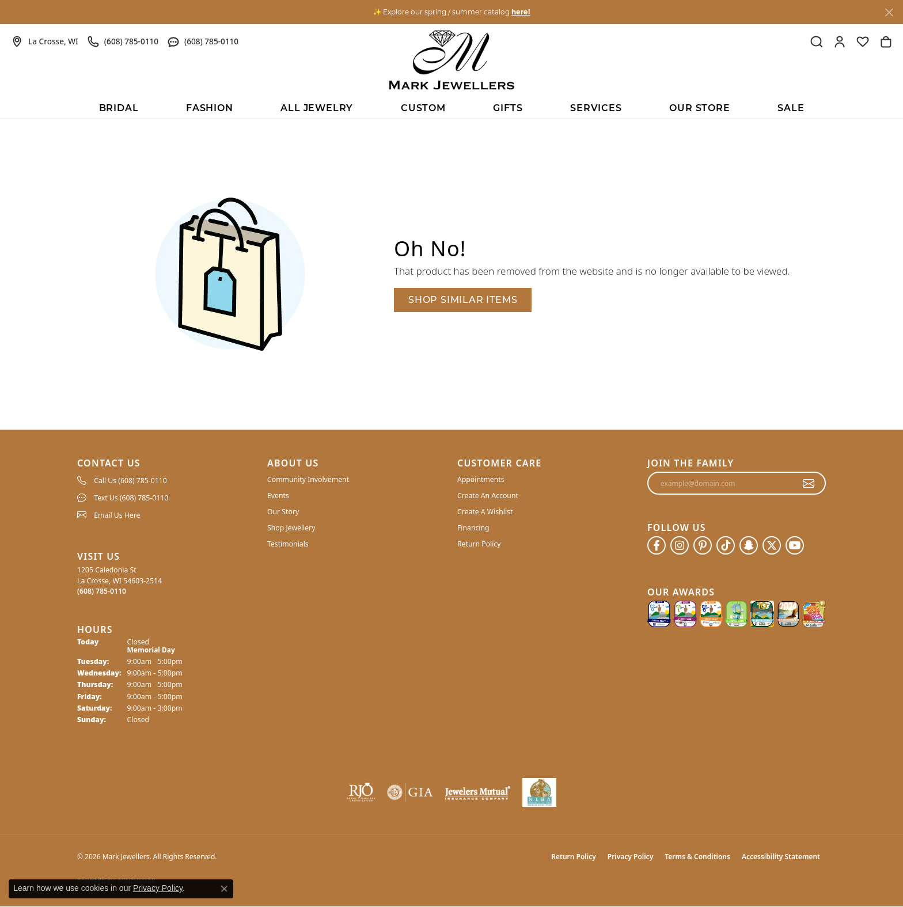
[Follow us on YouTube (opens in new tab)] (795, 545)
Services (595, 108)
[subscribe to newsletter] (809, 483)
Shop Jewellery (291, 528)
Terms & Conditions (697, 857)
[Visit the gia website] (410, 792)
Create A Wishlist (485, 512)
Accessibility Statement (781, 857)
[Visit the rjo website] (361, 792)
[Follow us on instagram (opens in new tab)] (679, 545)
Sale (790, 108)
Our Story (283, 512)
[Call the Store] (101, 591)
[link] (45, 41)
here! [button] (520, 11)
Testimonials (288, 544)
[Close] (889, 12)
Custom (423, 108)
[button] (816, 41)
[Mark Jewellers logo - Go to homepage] (451, 60)
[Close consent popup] (224, 888)
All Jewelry (316, 108)
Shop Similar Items (462, 299)
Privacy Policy (630, 857)
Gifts (507, 108)
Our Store (699, 108)
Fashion (209, 108)
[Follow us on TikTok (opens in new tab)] (725, 545)
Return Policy (479, 544)
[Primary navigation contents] (451, 107)
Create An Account (487, 495)
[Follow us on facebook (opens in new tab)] (656, 545)
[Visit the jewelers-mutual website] (478, 792)
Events (278, 495)
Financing (473, 528)
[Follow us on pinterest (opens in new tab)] (702, 545)
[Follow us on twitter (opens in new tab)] (771, 545)
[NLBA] (539, 792)
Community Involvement (308, 479)
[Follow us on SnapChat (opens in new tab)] (748, 545)
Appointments (480, 479)
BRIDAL (119, 108)
